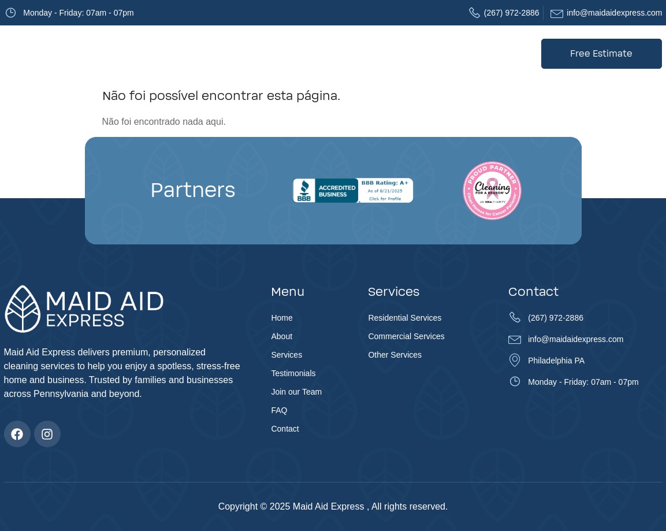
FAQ (436, 53)
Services (260, 53)
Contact (473, 53)
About (213, 53)
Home (177, 53)
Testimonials (321, 53)
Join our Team (387, 53)
